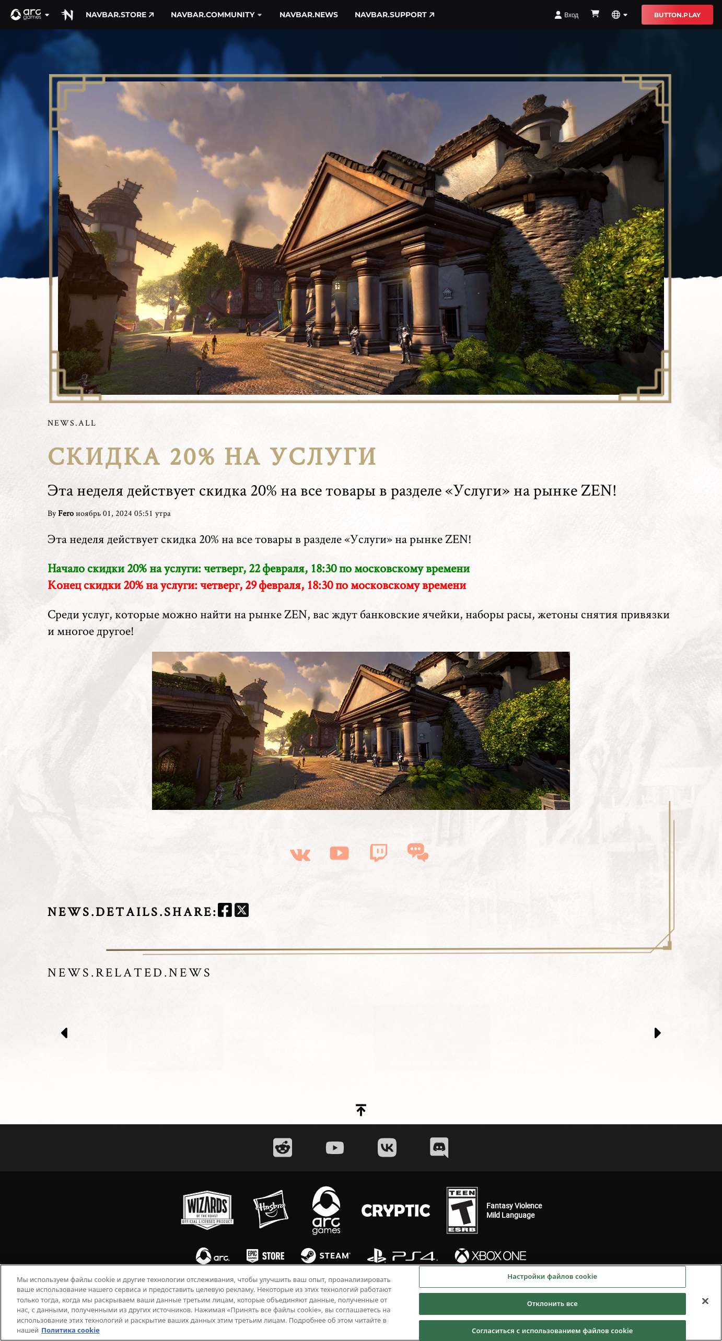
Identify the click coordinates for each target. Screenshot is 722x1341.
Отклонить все (552, 1304)
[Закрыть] (705, 1302)
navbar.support (395, 14)
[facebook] (225, 911)
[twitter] (242, 911)
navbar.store (120, 14)
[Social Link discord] (439, 1147)
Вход (566, 15)
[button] (30, 14)
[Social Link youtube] (334, 1147)
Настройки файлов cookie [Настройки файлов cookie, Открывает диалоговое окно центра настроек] (552, 1277)
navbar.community (217, 14)
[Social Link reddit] (282, 1147)
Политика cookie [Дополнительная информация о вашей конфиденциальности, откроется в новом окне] (70, 1331)
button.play (677, 15)
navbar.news (309, 14)
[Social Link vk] (387, 1147)
